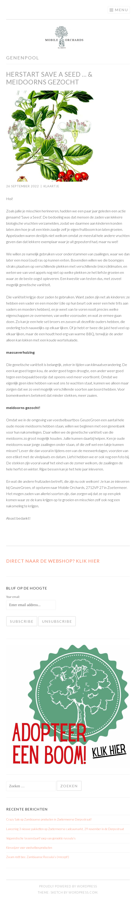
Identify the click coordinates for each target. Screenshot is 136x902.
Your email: (13, 597)
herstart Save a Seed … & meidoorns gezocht (49, 78)
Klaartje (51, 186)
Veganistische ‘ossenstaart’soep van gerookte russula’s (41, 838)
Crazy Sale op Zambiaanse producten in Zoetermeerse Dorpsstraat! (49, 819)
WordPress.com (83, 892)
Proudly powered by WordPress (68, 886)
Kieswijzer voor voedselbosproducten (29, 847)
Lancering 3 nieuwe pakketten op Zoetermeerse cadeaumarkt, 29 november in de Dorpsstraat (65, 829)
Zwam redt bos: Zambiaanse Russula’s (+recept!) (37, 857)
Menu (121, 10)
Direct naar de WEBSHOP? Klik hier (53, 561)
